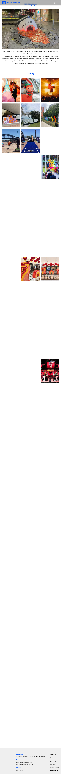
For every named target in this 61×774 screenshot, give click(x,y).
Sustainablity (54, 767)
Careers (53, 758)
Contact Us (54, 770)
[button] (58, 3)
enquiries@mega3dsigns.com (24, 762)
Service (52, 764)
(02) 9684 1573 (20, 770)
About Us (53, 754)
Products (53, 761)
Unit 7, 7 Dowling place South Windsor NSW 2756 (30, 756)
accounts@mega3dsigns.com (24, 764)
